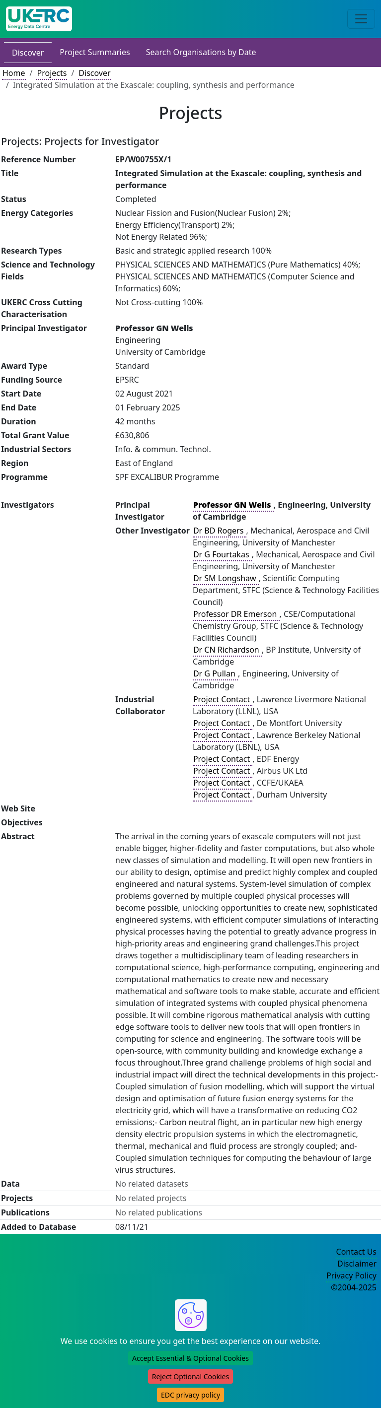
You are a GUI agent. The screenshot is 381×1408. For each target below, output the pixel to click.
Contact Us (356, 1251)
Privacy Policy (351, 1275)
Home (13, 72)
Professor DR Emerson (236, 613)
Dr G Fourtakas (222, 554)
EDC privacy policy (190, 1395)
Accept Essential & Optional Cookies (190, 1358)
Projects (52, 72)
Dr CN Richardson (227, 649)
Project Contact (222, 699)
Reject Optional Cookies (190, 1376)
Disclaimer (357, 1263)
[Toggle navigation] (361, 19)
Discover (28, 52)
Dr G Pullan (215, 673)
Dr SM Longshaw (225, 578)
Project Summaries (95, 52)
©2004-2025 (354, 1287)
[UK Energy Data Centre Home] (39, 19)
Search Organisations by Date (201, 52)
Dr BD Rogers (219, 530)
